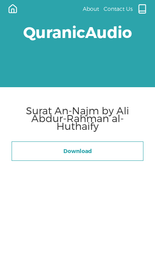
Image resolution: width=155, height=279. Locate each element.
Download (77, 151)
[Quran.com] (142, 9)
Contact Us (118, 8)
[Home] (13, 9)
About (91, 8)
